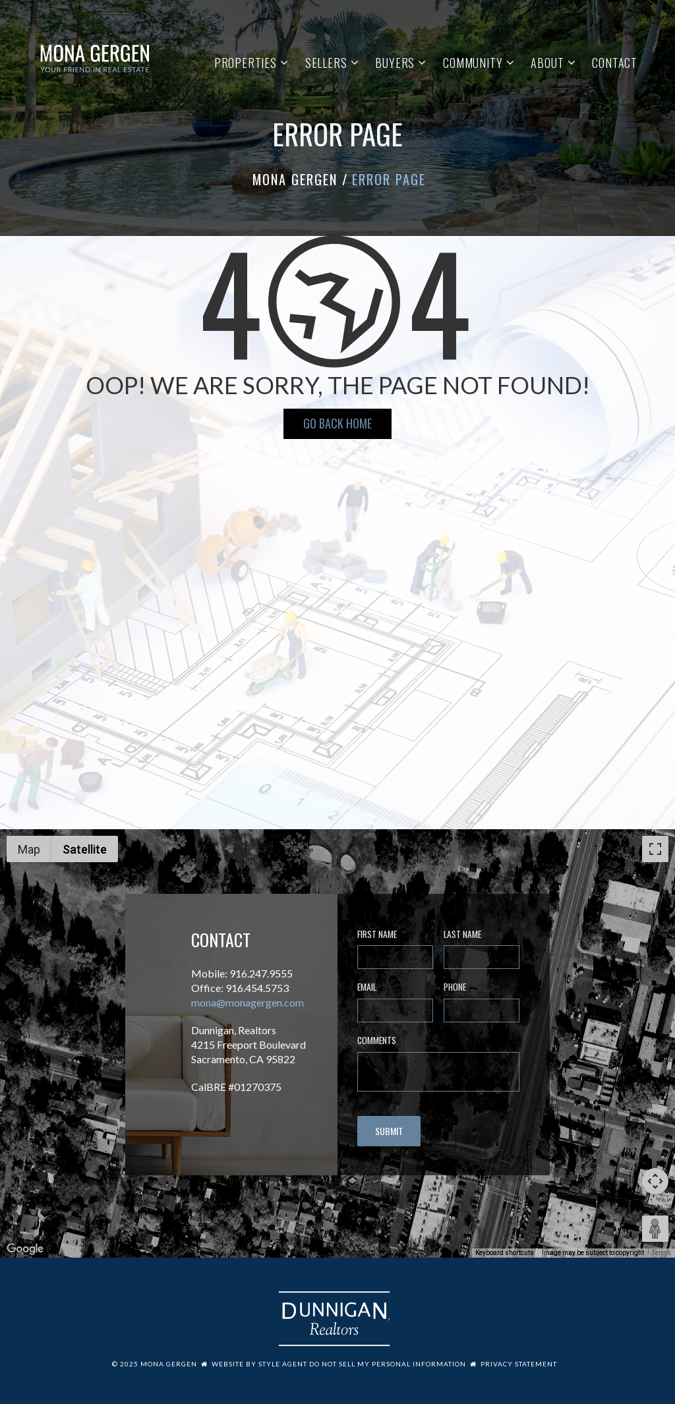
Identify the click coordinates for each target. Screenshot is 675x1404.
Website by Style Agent (259, 1364)
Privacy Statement (519, 1364)
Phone (455, 987)
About (547, 62)
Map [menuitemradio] (29, 849)
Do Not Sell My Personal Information (387, 1364)
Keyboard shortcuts (504, 1252)
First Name (381, 935)
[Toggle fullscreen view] (655, 849)
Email (371, 987)
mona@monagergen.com (247, 1002)
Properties (245, 62)
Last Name (462, 935)
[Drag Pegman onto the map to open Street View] (655, 1228)
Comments (376, 1041)
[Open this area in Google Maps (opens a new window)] (25, 1249)
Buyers (395, 62)
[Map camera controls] (655, 1181)
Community (472, 62)
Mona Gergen (295, 179)
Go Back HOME (337, 423)
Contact (614, 62)
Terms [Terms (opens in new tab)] (661, 1252)
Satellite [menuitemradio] (85, 849)
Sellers (326, 62)
